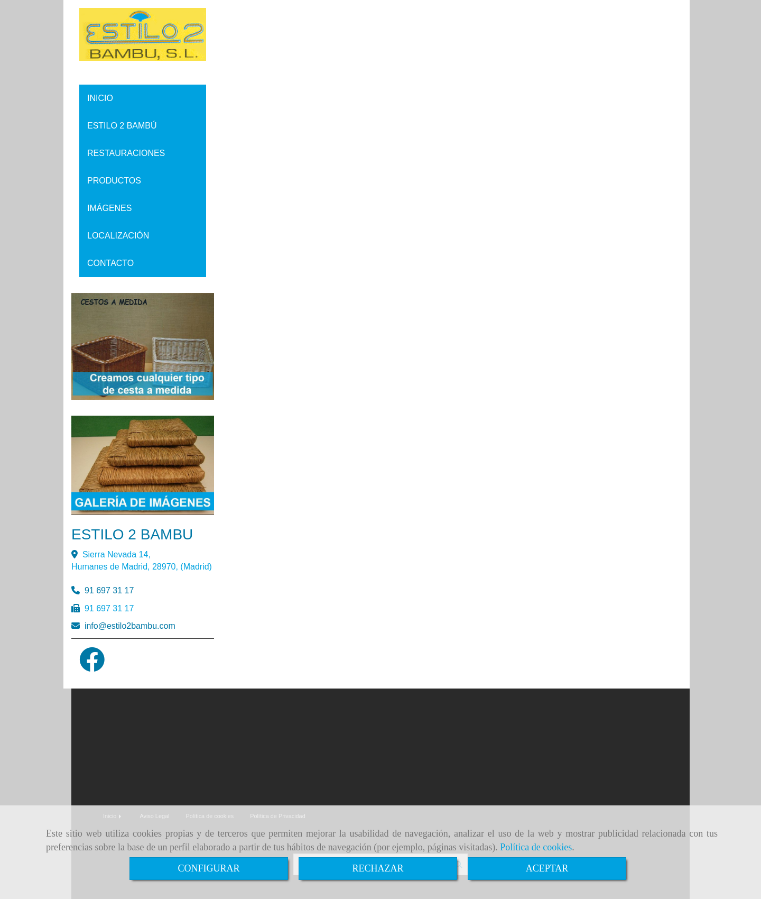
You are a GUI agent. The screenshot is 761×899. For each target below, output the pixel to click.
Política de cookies (536, 847)
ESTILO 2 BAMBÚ (122, 125)
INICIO (100, 98)
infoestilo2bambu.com (130, 625)
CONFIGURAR (208, 868)
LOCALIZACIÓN (118, 235)
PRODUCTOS (114, 180)
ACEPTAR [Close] (547, 868)
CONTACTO (110, 263)
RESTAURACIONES (126, 153)
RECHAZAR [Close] (377, 868)
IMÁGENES (109, 208)
